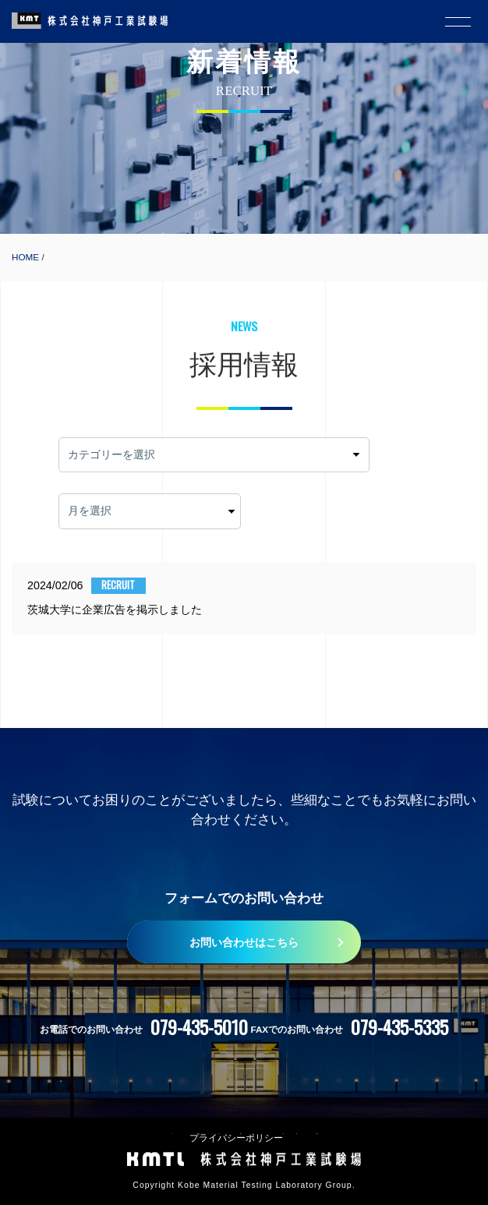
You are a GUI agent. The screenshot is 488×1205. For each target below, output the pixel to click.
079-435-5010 (199, 1027)
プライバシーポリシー (236, 1138)
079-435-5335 (399, 1027)
